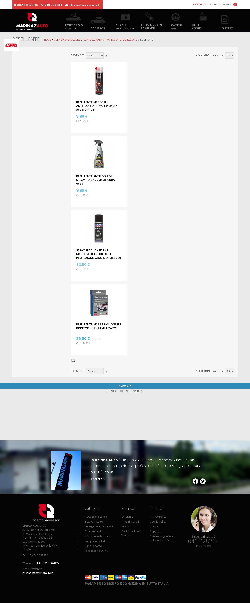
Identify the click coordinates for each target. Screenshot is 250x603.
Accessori (98, 28)
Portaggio (74, 26)
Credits (154, 526)
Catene (176, 26)
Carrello (226, 4)
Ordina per (77, 55)
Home (47, 39)
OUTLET (227, 28)
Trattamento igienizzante (121, 39)
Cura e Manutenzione (67, 39)
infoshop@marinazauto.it (84, 5)
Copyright (156, 531)
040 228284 (53, 4)
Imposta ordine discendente (107, 56)
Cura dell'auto (92, 39)
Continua (96, 479)
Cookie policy (158, 521)
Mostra (218, 55)
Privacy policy (158, 516)
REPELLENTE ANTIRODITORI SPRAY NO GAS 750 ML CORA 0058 (95, 179)
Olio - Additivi (198, 26)
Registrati (199, 4)
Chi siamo (127, 516)
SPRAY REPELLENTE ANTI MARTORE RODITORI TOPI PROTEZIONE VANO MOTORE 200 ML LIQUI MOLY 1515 (98, 255)
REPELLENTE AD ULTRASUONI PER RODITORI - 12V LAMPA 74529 (98, 326)
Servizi (125, 526)
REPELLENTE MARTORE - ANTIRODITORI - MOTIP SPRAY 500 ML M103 (96, 105)
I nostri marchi (130, 521)
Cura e (126, 26)
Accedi (213, 4)
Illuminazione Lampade (152, 26)
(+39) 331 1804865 (47, 563)
